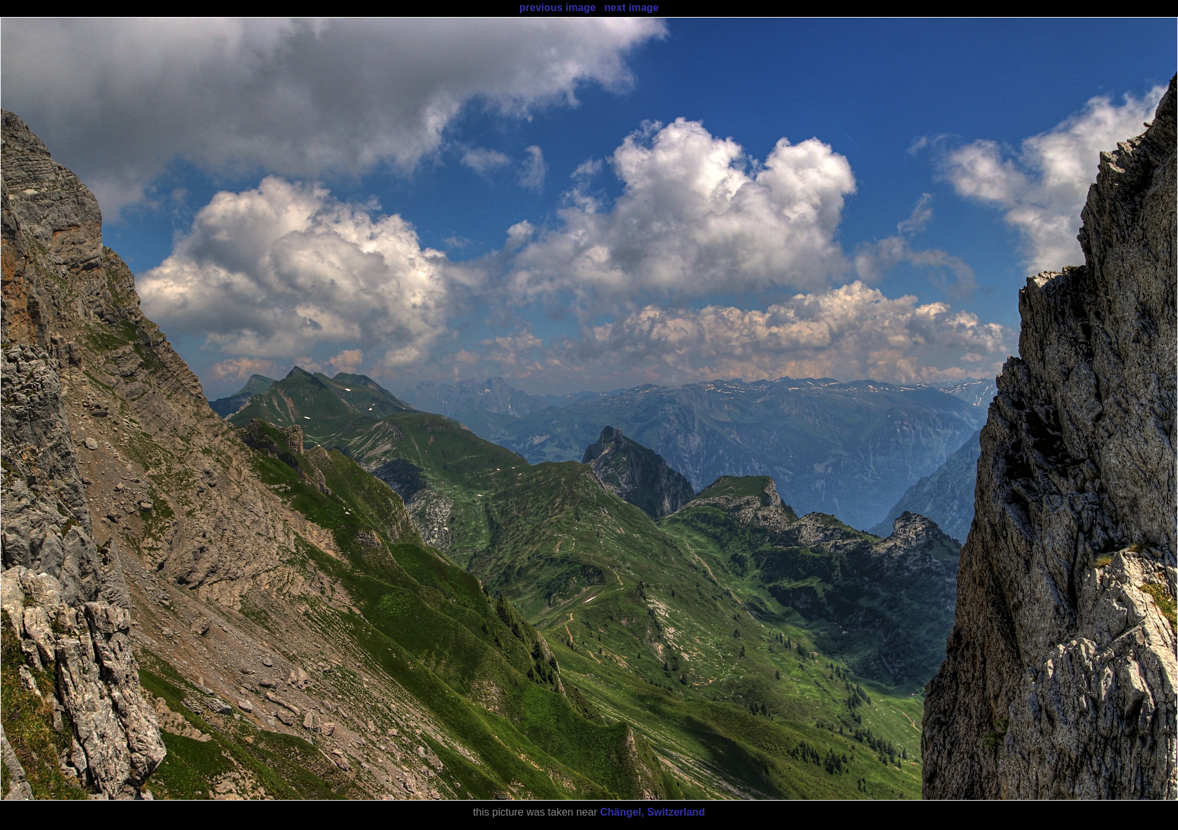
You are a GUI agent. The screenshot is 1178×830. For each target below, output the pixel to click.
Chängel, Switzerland (652, 812)
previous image (557, 7)
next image (631, 7)
